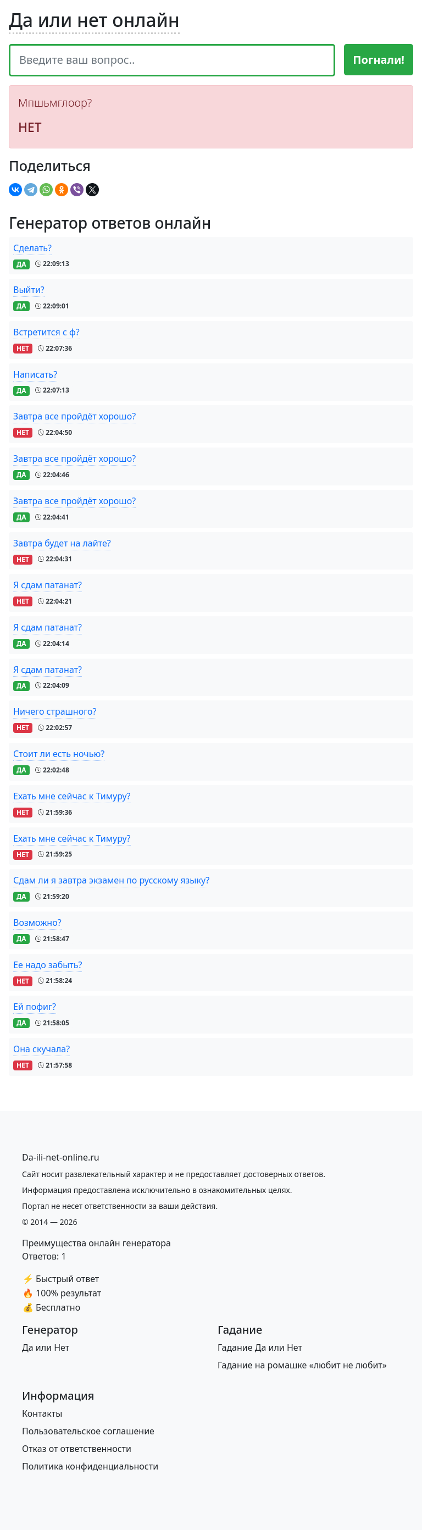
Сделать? (32, 248)
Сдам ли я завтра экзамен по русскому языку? (111, 880)
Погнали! (378, 59)
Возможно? (37, 922)
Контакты (42, 1413)
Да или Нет (45, 1347)
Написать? (35, 374)
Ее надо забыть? (47, 965)
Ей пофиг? (34, 1007)
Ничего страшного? (54, 711)
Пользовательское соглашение (88, 1431)
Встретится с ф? (46, 332)
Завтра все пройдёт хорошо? (74, 416)
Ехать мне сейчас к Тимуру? (72, 796)
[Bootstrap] (60, 1157)
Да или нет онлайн (94, 19)
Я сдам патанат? (47, 585)
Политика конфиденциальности (90, 1466)
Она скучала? (41, 1049)
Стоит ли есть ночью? (58, 754)
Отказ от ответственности (76, 1449)
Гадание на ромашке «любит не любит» (302, 1365)
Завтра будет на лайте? (62, 543)
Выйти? (29, 290)
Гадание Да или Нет (260, 1347)
